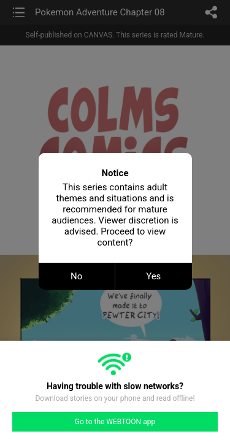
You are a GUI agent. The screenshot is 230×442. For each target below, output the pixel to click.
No (76, 276)
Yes (153, 276)
